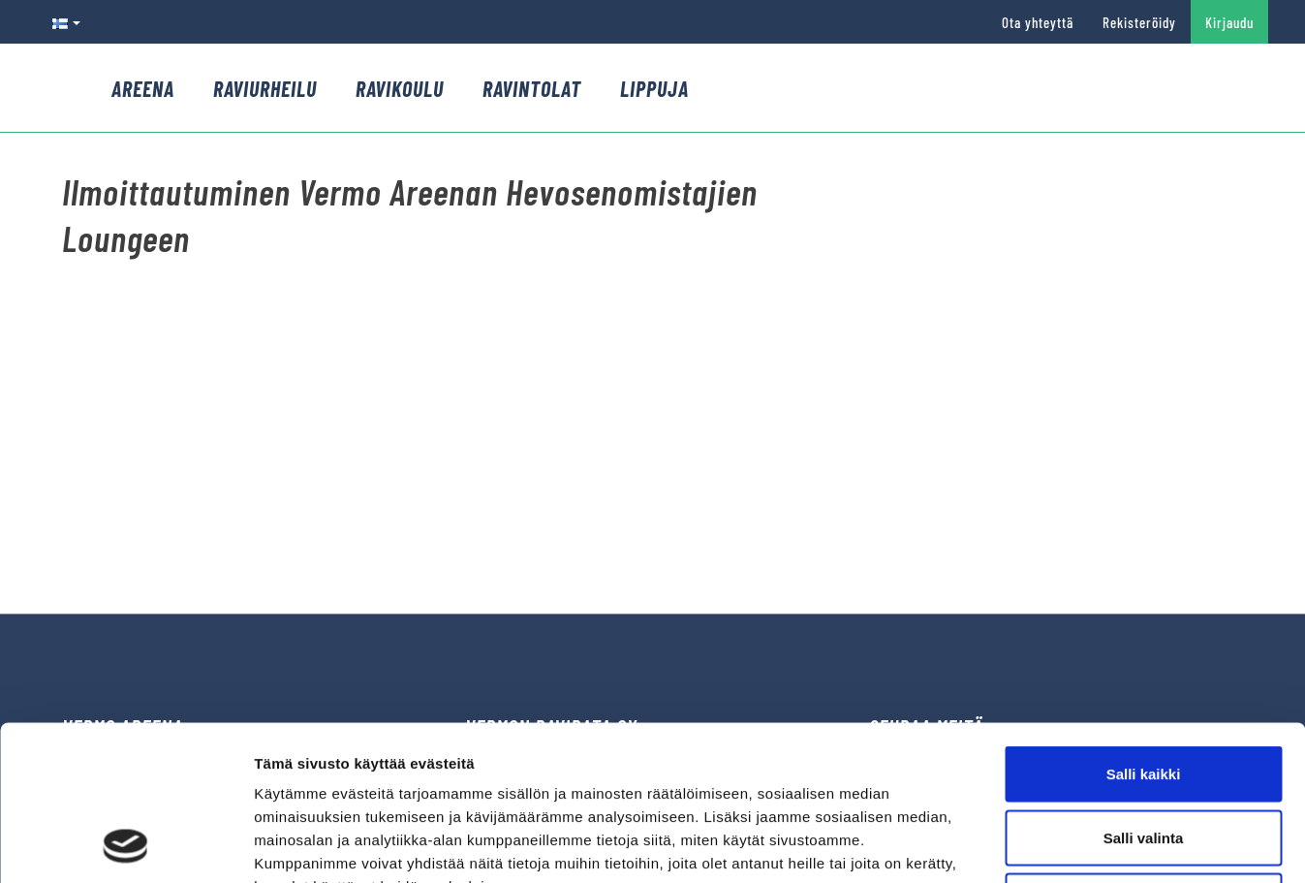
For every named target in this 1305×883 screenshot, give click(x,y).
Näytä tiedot (1036, 844)
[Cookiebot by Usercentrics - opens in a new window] (125, 845)
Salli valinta (1143, 692)
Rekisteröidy (1139, 22)
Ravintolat (531, 88)
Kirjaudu (1229, 22)
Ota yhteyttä (1037, 22)
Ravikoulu (400, 88)
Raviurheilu (265, 88)
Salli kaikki (1143, 628)
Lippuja (654, 88)
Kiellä (1143, 755)
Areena (142, 88)
